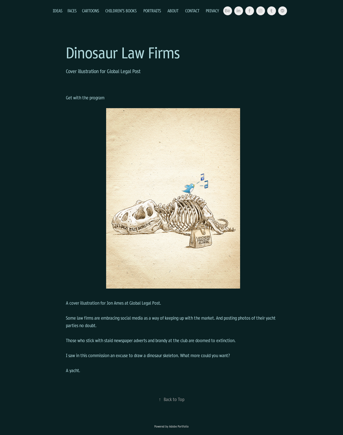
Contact (192, 10)
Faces (72, 10)
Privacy (212, 10)
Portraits (152, 10)
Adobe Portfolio (179, 426)
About (172, 10)
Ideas (57, 10)
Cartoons (90, 10)
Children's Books (121, 10)
